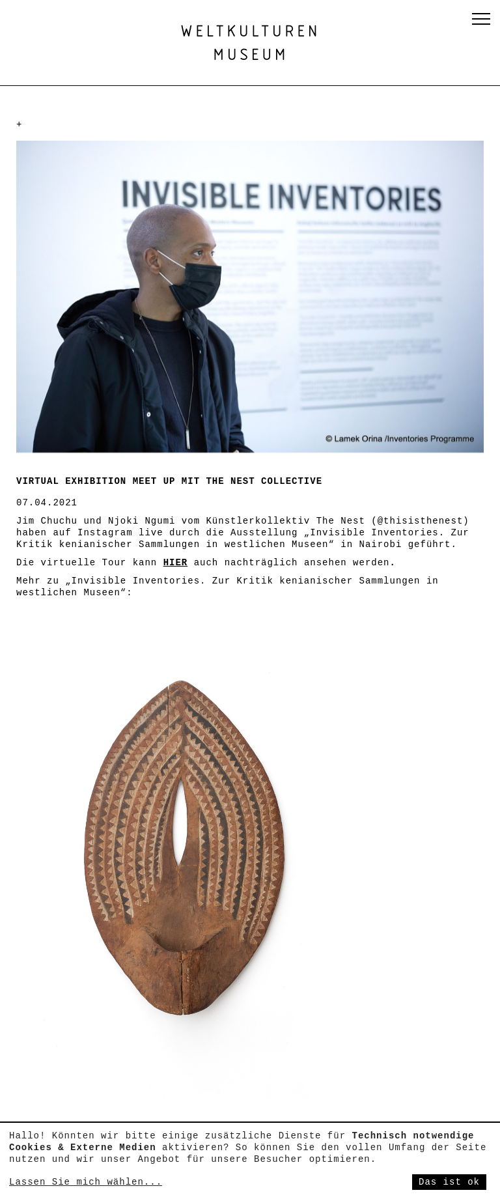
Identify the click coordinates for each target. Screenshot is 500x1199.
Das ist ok (449, 1182)
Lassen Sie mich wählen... (85, 1182)
